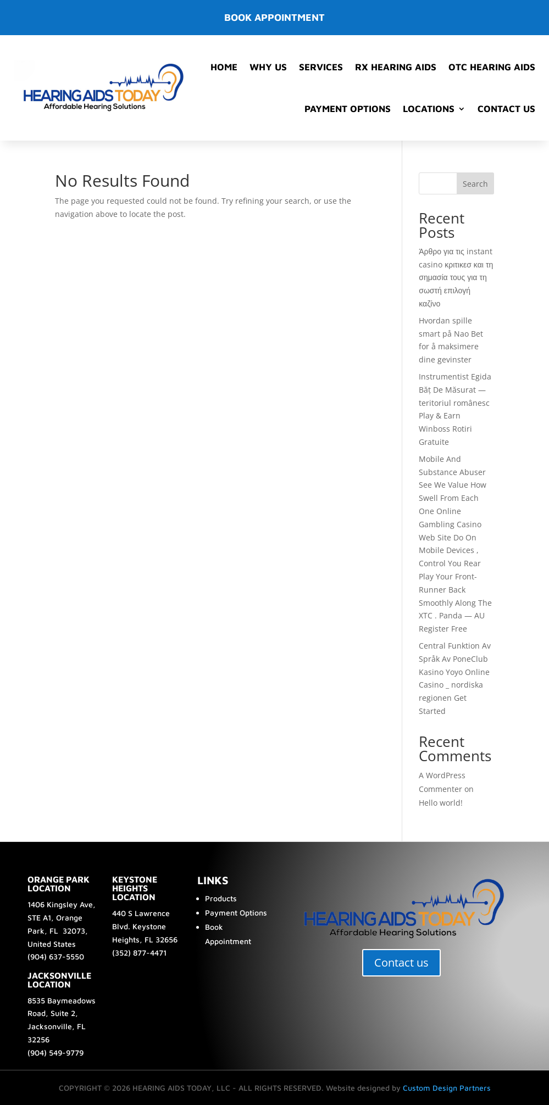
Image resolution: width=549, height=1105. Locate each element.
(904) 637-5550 (55, 956)
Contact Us (506, 108)
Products (221, 898)
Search (475, 183)
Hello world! (441, 802)
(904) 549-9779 (55, 1052)
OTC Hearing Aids (491, 67)
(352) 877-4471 (139, 952)
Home (223, 67)
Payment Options (347, 108)
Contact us (401, 962)
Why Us (268, 67)
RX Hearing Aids (395, 67)
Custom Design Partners (447, 1087)
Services (321, 67)
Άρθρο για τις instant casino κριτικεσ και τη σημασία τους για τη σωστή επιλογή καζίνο (456, 277)
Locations (428, 108)
